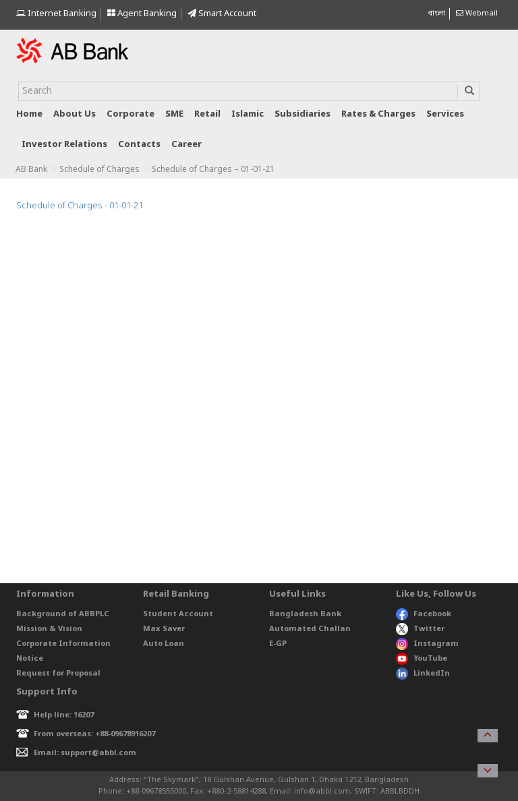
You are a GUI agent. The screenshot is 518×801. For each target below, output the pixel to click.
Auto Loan (163, 644)
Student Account (178, 614)
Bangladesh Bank (305, 614)
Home (29, 114)
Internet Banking (56, 14)
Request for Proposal (58, 673)
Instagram (427, 644)
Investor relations (64, 144)
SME (174, 114)
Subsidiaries (302, 114)
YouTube (421, 658)
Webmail (477, 13)
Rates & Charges (378, 114)
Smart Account (222, 14)
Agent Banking (142, 14)
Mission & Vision (49, 629)
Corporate (130, 114)
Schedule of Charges (99, 170)
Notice (29, 658)
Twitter (420, 629)
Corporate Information (63, 644)
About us (74, 114)
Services (445, 114)
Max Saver (164, 629)
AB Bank (31, 170)
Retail (207, 114)
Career (186, 144)
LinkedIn (423, 673)
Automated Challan (310, 629)
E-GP (278, 644)
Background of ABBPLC (62, 614)
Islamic (247, 114)
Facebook (423, 614)
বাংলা (436, 13)
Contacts (139, 144)
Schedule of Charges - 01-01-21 (79, 206)
